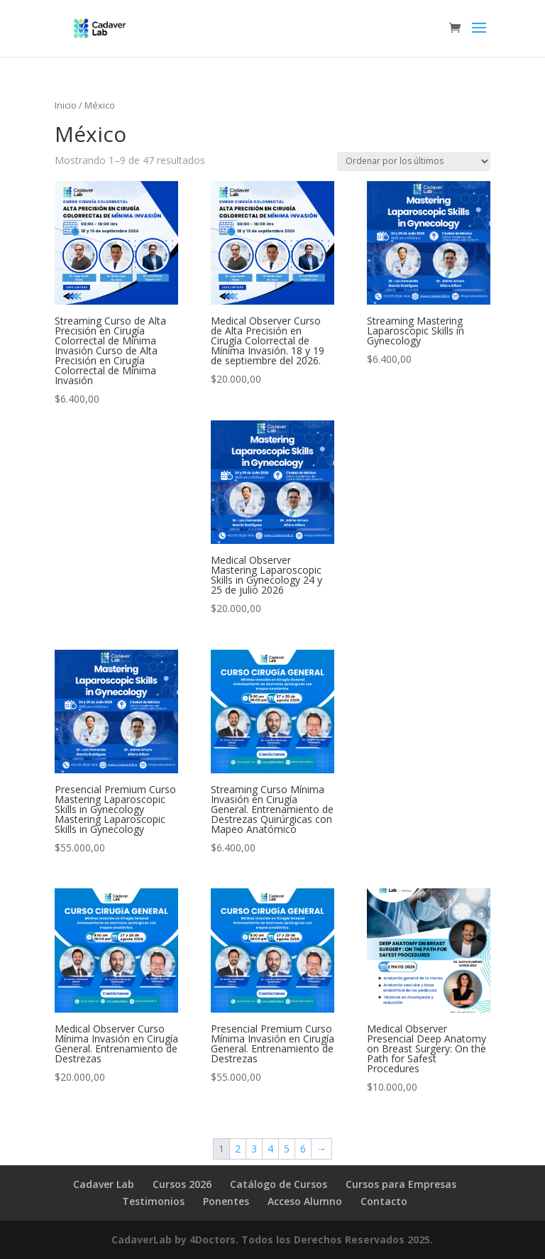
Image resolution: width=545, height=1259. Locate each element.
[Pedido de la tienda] (413, 161)
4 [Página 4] (270, 1148)
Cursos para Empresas (401, 1184)
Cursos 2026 (182, 1184)
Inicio (66, 105)
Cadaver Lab (103, 1184)
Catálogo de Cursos (278, 1184)
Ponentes (226, 1201)
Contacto (383, 1201)
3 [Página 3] (254, 1148)
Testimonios (153, 1201)
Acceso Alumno (305, 1201)
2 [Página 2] (238, 1148)
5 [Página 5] (287, 1148)
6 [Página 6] (303, 1148)
